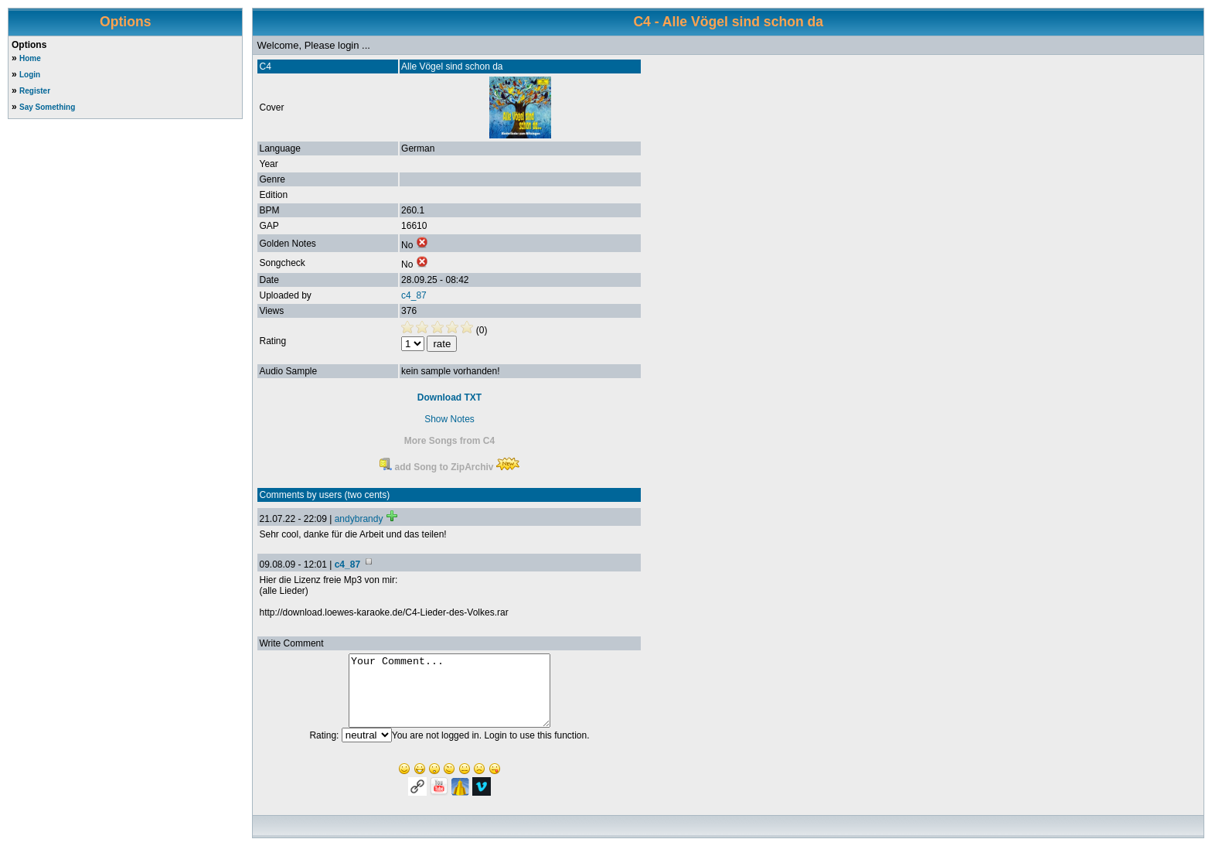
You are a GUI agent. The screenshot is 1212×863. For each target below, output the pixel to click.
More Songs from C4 (449, 440)
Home (30, 58)
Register (34, 91)
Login (29, 74)
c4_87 (414, 295)
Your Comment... (449, 697)
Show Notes (449, 419)
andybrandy (359, 518)
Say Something (47, 107)
